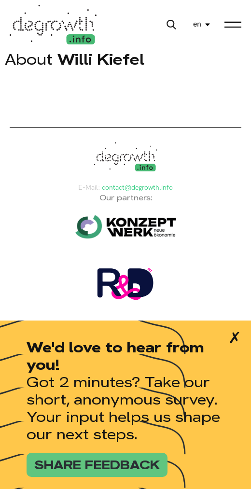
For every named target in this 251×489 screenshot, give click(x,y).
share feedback (97, 465)
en (197, 24)
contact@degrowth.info (137, 187)
